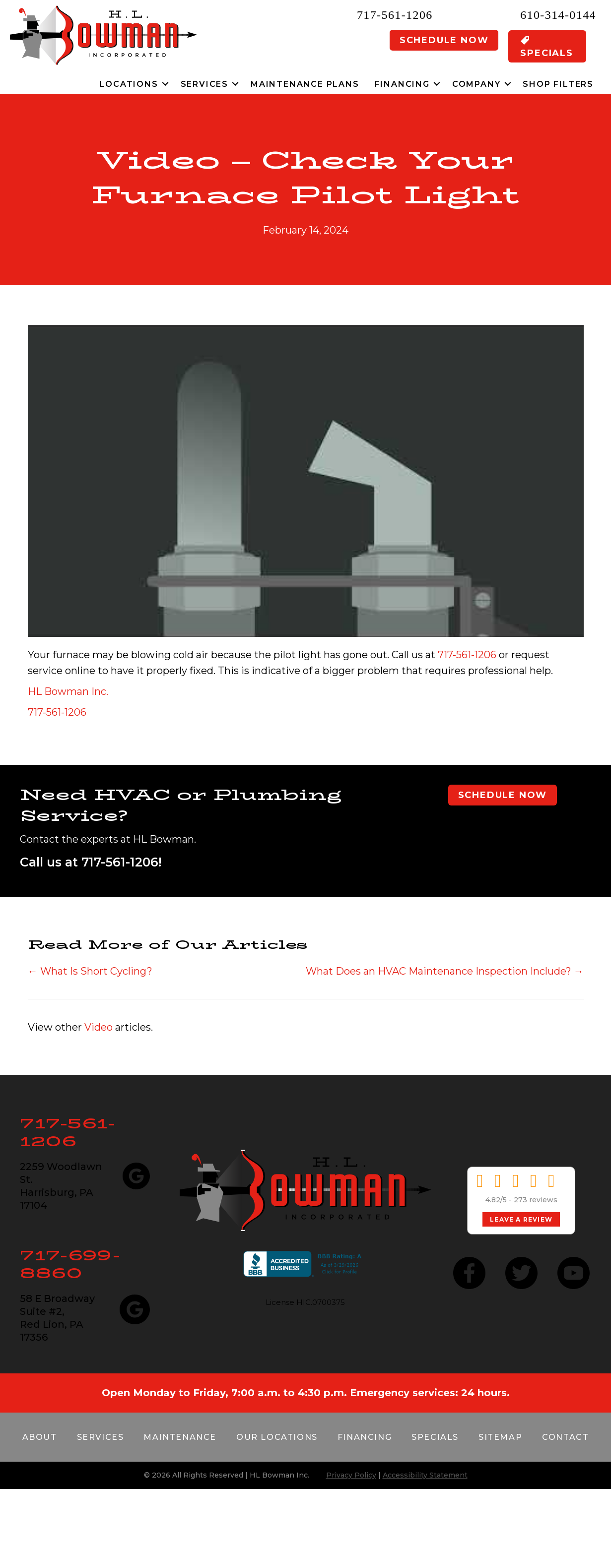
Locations (128, 84)
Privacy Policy (351, 1475)
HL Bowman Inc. (68, 691)
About (39, 1437)
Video (98, 1027)
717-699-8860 (70, 1264)
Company (476, 84)
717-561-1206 (395, 14)
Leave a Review (521, 1219)
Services (204, 84)
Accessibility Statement (425, 1475)
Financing (402, 84)
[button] (165, 84)
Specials (435, 1437)
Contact (565, 1437)
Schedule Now (444, 40)
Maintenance (179, 1437)
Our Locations (277, 1437)
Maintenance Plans (305, 84)
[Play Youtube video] (306, 481)
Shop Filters (558, 84)
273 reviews (535, 1199)
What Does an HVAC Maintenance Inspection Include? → (445, 971)
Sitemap (500, 1437)
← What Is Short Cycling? (90, 971)
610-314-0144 (558, 14)
